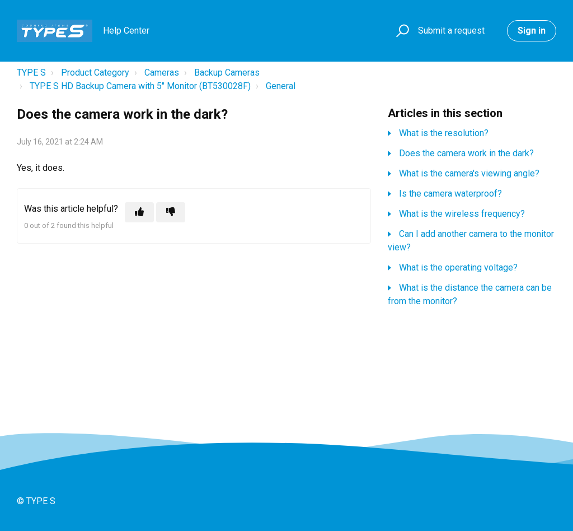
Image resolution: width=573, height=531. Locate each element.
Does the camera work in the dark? (466, 153)
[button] (401, 31)
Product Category (95, 72)
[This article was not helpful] (170, 212)
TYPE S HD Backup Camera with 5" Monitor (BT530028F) (140, 86)
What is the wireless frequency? (462, 213)
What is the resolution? (444, 133)
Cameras (161, 72)
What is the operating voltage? (458, 267)
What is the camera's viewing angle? (469, 173)
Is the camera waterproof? (450, 193)
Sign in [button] (532, 30)
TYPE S (31, 72)
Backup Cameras (227, 72)
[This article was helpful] (139, 212)
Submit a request (451, 30)
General (280, 86)
